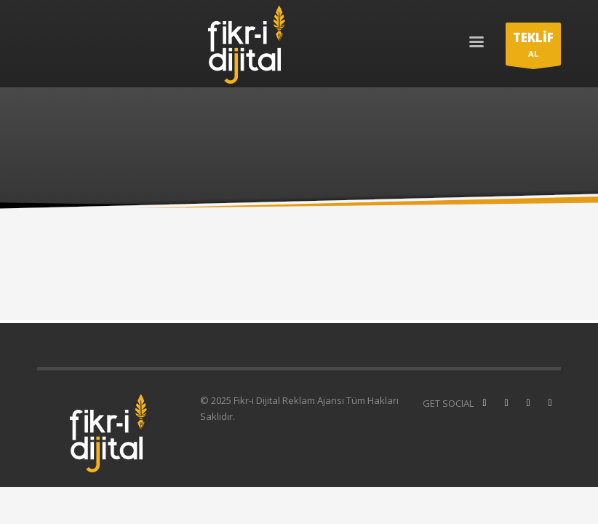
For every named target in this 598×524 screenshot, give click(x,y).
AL (533, 47)
